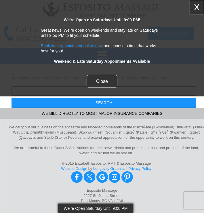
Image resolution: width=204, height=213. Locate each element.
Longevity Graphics (109, 168)
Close (102, 81)
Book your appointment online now (72, 45)
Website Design (74, 168)
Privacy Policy (140, 168)
